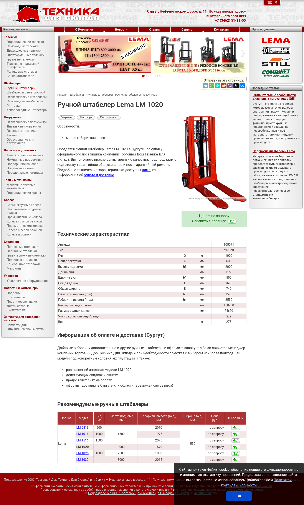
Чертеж (66, 117)
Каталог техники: (15, 29)
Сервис (187, 29)
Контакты (221, 29)
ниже (146, 170)
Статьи (154, 29)
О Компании (84, 29)
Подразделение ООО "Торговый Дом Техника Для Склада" (138, 493)
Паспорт (86, 117)
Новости (121, 29)
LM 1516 (82, 440)
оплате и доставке (99, 175)
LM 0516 (82, 428)
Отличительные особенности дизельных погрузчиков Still (274, 97)
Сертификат (109, 117)
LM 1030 (82, 460)
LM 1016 (82, 434)
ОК (238, 496)
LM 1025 (82, 453)
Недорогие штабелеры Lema (274, 151)
